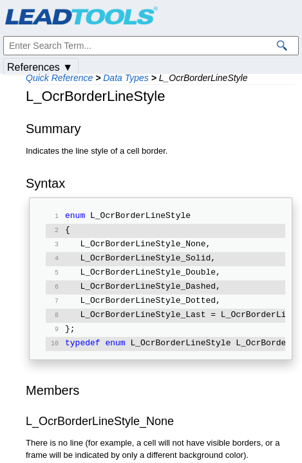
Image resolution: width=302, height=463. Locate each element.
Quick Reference (59, 78)
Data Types (126, 78)
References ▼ (40, 67)
